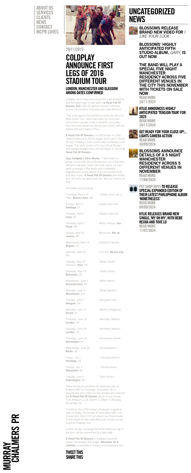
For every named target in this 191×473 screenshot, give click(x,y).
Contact (44, 27)
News (41, 22)
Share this (74, 457)
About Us (44, 7)
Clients (43, 17)
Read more (147, 97)
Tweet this (74, 452)
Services (44, 12)
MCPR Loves (47, 31)
